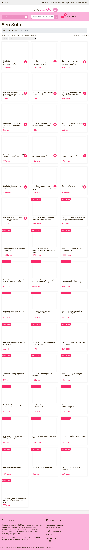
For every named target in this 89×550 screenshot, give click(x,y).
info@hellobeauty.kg (81, 2)
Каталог (15, 30)
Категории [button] (14, 17)
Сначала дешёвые (17, 35)
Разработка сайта (35, 547)
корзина (67, 17)
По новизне (6, 35)
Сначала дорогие (30, 35)
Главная (6, 30)
